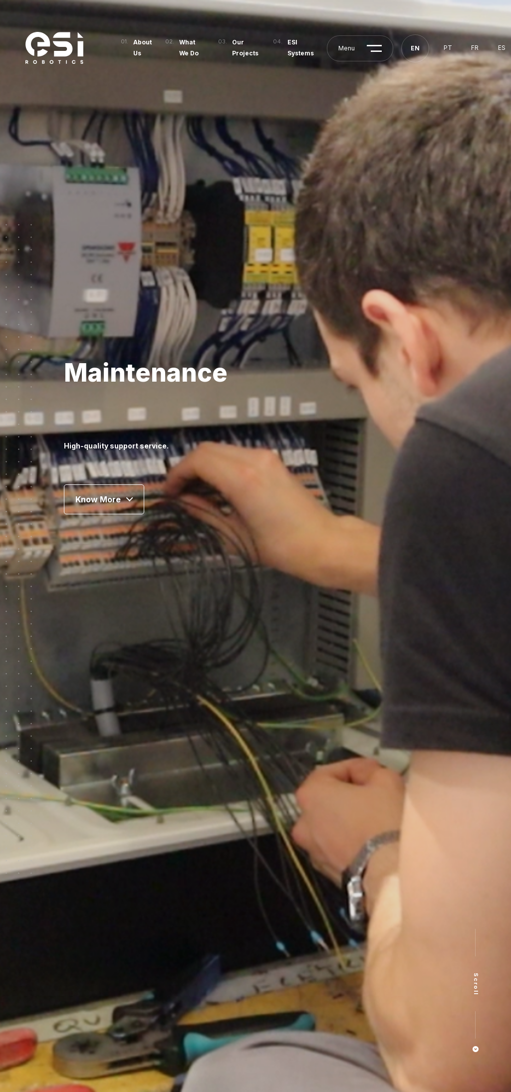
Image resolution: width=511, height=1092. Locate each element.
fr (475, 47)
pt (448, 47)
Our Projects (245, 47)
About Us (142, 47)
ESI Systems (300, 47)
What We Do (189, 47)
